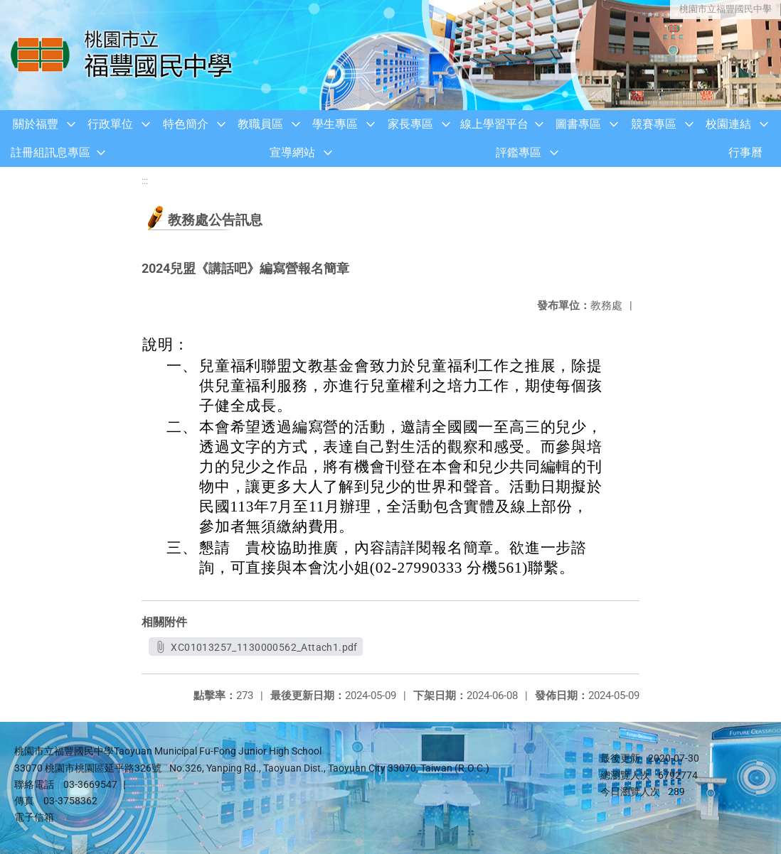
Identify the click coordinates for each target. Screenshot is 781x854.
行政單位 (110, 124)
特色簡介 (185, 124)
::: (145, 180)
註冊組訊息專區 (50, 152)
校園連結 (728, 124)
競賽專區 (653, 124)
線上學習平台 (494, 124)
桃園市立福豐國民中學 (724, 9)
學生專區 (335, 124)
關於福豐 (35, 124)
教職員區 (260, 124)
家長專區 (410, 124)
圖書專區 (578, 124)
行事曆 (745, 152)
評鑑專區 (518, 152)
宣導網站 (292, 152)
